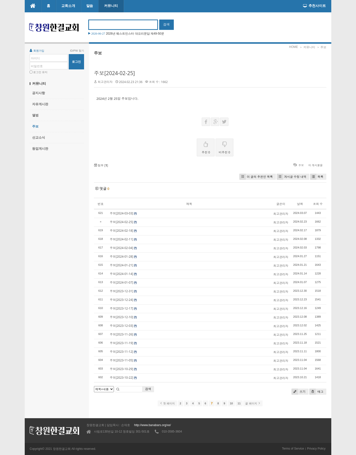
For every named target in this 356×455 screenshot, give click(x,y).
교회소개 (68, 6)
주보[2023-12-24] (121, 300)
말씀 (89, 6)
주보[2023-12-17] (121, 308)
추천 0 (205, 146)
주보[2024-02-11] (121, 239)
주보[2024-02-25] (114, 73)
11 (239, 403)
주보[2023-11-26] (121, 334)
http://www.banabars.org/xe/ (152, 425)
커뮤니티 (111, 6)
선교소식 (38, 137)
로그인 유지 (40, 72)
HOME (293, 47)
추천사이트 (314, 6)
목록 (316, 177)
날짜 (300, 204)
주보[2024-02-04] (121, 248)
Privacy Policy (316, 448)
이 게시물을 (315, 165)
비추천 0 (224, 146)
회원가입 (37, 50)
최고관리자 (105, 82)
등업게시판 (40, 148)
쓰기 (298, 392)
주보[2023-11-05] (121, 360)
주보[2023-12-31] (121, 291)
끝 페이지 (252, 403)
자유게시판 (40, 104)
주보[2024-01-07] (121, 282)
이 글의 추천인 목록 (256, 177)
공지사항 (38, 93)
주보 (35, 126)
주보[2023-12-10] (121, 317)
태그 (316, 392)
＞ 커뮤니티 (307, 47)
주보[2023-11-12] (121, 352)
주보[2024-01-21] (121, 265)
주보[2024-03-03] (121, 213)
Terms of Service (293, 448)
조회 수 (318, 204)
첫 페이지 (167, 403)
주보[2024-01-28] (121, 256)
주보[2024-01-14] (121, 274)
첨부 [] (101, 165)
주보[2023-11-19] (121, 343)
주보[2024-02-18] (121, 230)
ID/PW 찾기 (77, 50)
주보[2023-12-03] (121, 326)
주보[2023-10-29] (121, 369)
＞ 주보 (321, 47)
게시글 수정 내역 (291, 177)
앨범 (35, 115)
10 (231, 403)
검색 (148, 389)
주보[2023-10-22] (121, 377)
